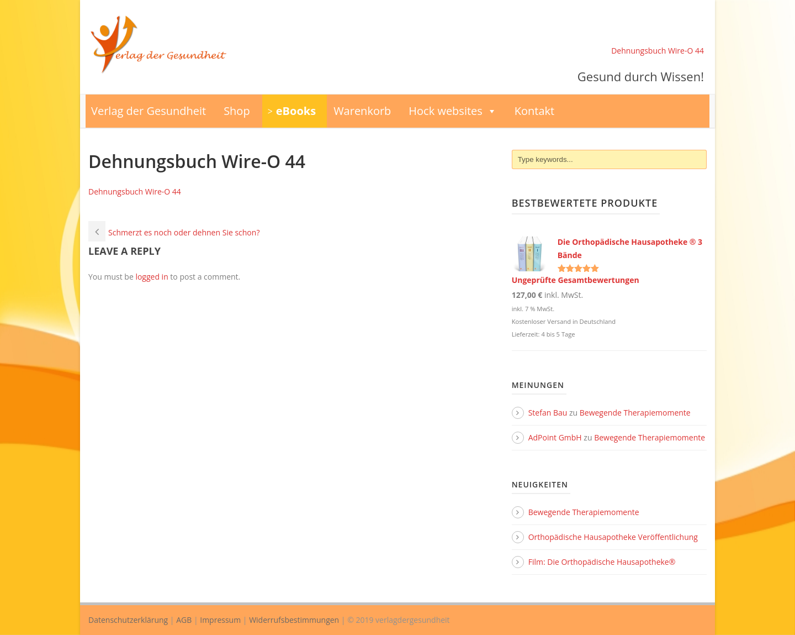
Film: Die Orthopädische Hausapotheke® (602, 562)
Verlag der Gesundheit (148, 110)
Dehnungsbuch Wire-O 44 (657, 50)
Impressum (220, 620)
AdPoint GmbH (555, 437)
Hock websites (453, 111)
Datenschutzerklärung (128, 620)
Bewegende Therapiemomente (635, 412)
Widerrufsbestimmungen (294, 620)
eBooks (296, 110)
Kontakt (534, 110)
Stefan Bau (548, 412)
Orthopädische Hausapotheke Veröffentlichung (613, 537)
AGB (184, 620)
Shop (237, 110)
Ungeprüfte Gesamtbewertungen (575, 280)
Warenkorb (362, 110)
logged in (151, 276)
